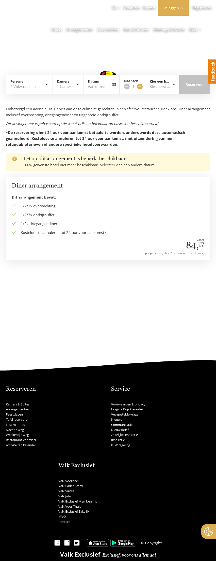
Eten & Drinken (136, 29)
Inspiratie (118, 440)
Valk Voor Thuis (69, 506)
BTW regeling (120, 445)
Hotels (56, 29)
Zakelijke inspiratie (124, 434)
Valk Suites (66, 491)
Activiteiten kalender (21, 445)
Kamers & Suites (18, 404)
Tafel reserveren (17, 419)
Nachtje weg (15, 430)
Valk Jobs (64, 496)
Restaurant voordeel (21, 440)
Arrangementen (79, 29)
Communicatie (122, 424)
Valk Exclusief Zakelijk (73, 511)
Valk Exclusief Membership (77, 501)
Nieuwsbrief (120, 430)
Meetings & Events (168, 29)
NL (114, 7)
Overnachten (108, 29)
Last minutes (15, 424)
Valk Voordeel (68, 481)
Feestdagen (14, 414)
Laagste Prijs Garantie (127, 409)
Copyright (153, 542)
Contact (149, 7)
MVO (62, 516)
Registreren (202, 7)
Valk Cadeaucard (70, 486)
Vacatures (131, 7)
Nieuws (116, 419)
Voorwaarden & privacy (128, 404)
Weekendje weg (17, 434)
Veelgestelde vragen (125, 414)
